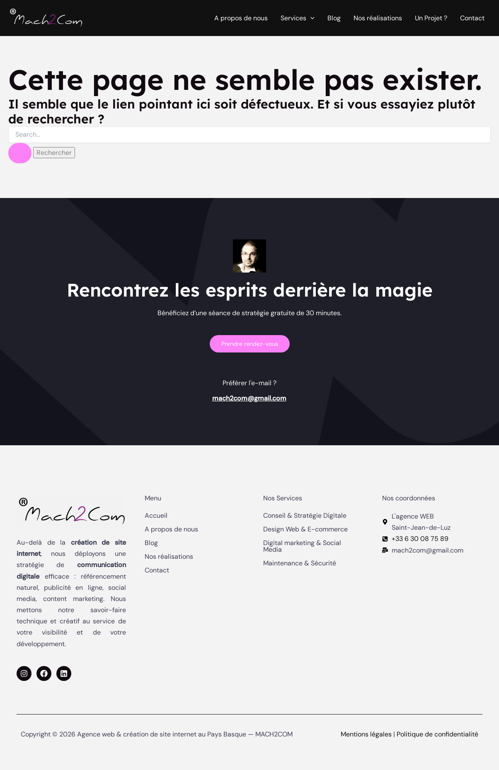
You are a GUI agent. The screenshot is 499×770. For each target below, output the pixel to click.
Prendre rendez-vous (249, 344)
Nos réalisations (378, 18)
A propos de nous (241, 18)
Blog (334, 18)
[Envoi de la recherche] (19, 153)
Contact (472, 18)
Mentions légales (366, 734)
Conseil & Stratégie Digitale (304, 515)
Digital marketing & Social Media (302, 546)
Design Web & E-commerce (305, 529)
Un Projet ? (431, 18)
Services (298, 18)
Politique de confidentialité (437, 734)
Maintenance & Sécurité (299, 563)
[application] (310, 18)
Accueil (156, 515)
